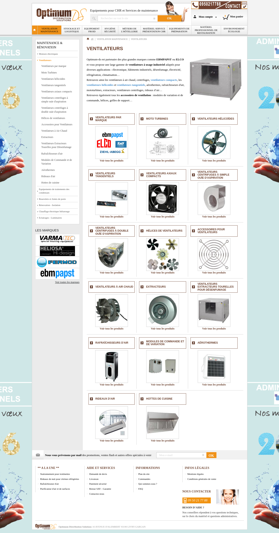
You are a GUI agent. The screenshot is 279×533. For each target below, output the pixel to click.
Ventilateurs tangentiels (53, 85)
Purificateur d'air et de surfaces (55, 488)
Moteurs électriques (48, 54)
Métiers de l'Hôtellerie (129, 30)
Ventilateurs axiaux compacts (56, 91)
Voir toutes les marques (67, 282)
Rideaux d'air (48, 176)
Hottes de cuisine (50, 182)
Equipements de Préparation (179, 30)
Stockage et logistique (72, 30)
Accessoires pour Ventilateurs (56, 124)
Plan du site (144, 474)
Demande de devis (98, 474)
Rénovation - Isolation (49, 205)
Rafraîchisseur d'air (49, 483)
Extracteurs (47, 137)
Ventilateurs (45, 60)
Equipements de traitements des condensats (54, 191)
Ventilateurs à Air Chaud (54, 130)
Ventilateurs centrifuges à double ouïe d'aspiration (54, 109)
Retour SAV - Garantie (100, 488)
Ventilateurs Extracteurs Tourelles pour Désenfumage (56, 145)
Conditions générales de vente (201, 479)
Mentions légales (195, 474)
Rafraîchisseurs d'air (52, 153)
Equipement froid (92, 30)
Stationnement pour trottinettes (55, 474)
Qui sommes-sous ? (147, 483)
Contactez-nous (96, 493)
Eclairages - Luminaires (50, 217)
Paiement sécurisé (98, 483)
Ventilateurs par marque (53, 66)
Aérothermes (48, 169)
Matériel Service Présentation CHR (154, 30)
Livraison (94, 479)
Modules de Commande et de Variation (56, 161)
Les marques (47, 230)
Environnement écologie (234, 30)
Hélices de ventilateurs (53, 118)
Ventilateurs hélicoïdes (53, 78)
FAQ (140, 488)
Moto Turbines (49, 72)
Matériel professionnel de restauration (206, 30)
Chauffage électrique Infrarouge (54, 211)
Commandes (144, 479)
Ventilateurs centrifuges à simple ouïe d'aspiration (54, 99)
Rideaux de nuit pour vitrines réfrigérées (59, 479)
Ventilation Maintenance (49, 30)
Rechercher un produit (128, 18)
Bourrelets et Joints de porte (52, 199)
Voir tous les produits (112, 160)
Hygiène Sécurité (110, 30)
